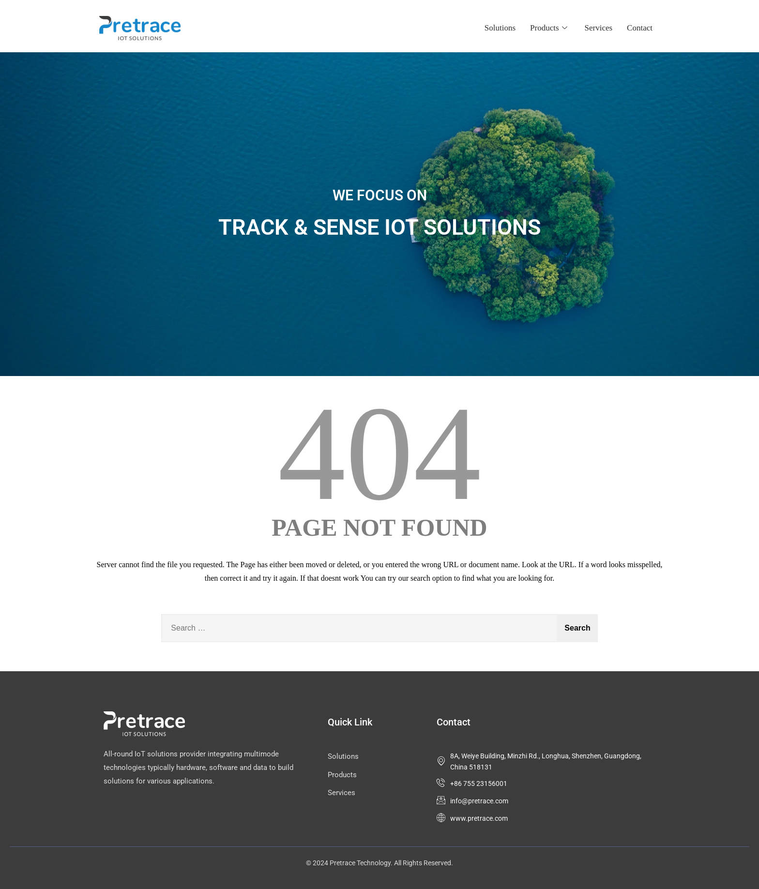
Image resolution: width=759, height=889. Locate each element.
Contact (640, 27)
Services (599, 27)
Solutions (500, 27)
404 (379, 453)
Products (548, 28)
